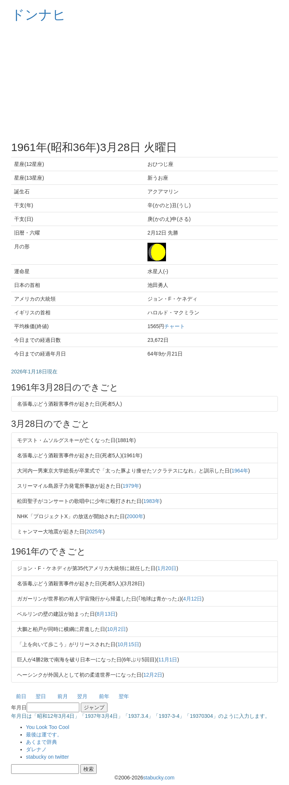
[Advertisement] (144, 82)
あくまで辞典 (41, 742)
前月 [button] (62, 696)
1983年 (151, 501)
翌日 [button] (41, 696)
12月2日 (152, 675)
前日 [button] (21, 696)
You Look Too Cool (47, 727)
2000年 (135, 516)
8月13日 (106, 614)
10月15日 (128, 644)
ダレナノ (36, 749)
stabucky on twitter (47, 757)
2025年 (94, 531)
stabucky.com (159, 778)
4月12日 (192, 599)
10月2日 (116, 629)
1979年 (131, 486)
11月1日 (167, 660)
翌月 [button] (82, 696)
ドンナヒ (38, 14)
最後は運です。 (44, 734)
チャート (174, 326)
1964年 (240, 471)
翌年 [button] (124, 696)
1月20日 (166, 568)
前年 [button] (104, 696)
